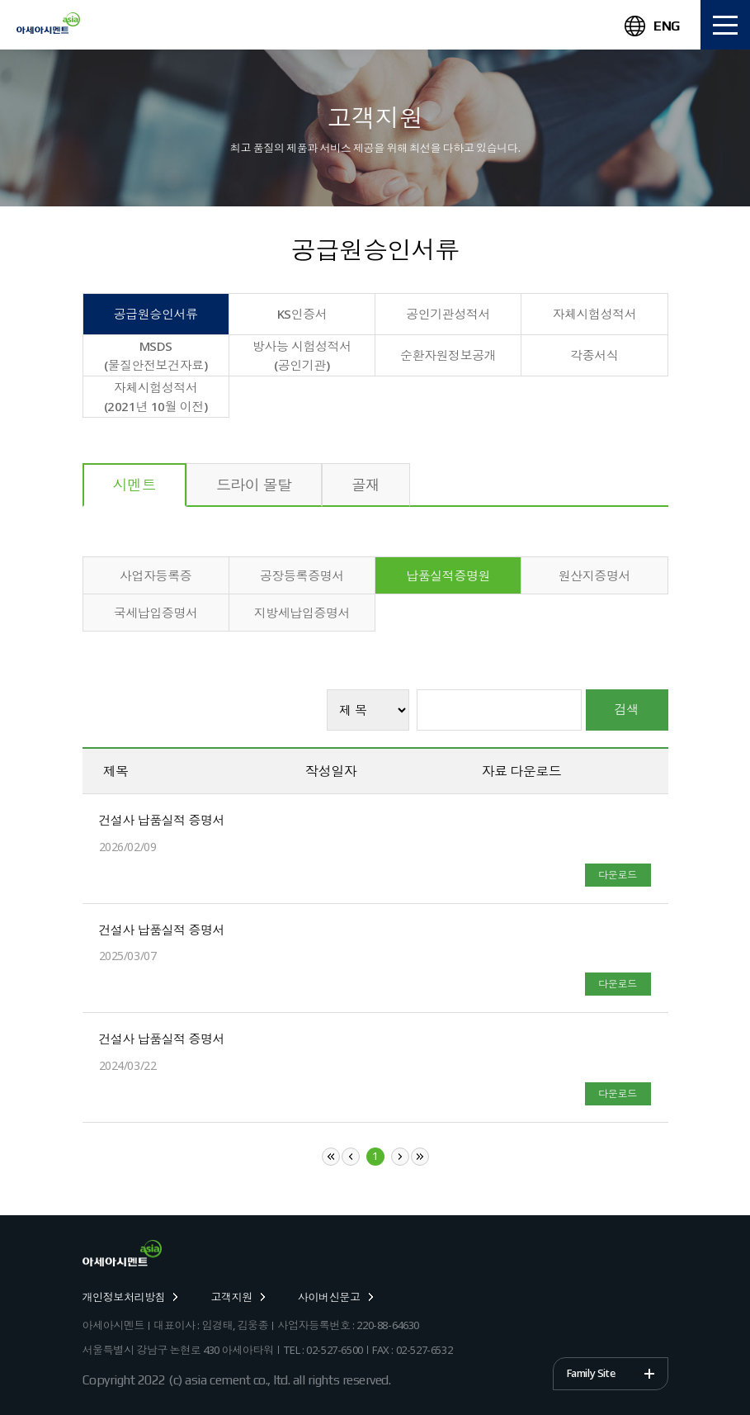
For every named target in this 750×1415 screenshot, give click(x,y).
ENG (652, 26)
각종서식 (594, 355)
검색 (627, 709)
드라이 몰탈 (254, 485)
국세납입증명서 (156, 612)
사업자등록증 (155, 575)
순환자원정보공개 (448, 355)
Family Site (591, 1372)
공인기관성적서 (448, 313)
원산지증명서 (594, 575)
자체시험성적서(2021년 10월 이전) (156, 396)
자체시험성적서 (594, 313)
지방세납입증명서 (302, 612)
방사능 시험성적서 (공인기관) (301, 355)
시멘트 (134, 485)
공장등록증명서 (302, 575)
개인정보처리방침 (130, 1297)
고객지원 (237, 1297)
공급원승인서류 (156, 313)
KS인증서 (302, 313)
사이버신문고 (335, 1297)
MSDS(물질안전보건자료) (156, 355)
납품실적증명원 (448, 575)
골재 (365, 485)
